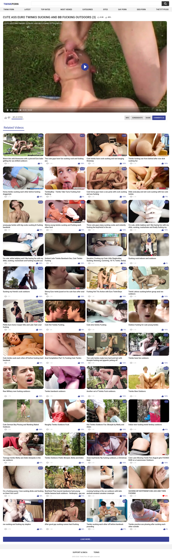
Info (127, 118)
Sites (105, 9)
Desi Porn (141, 9)
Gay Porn (122, 9)
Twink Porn (8, 9)
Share (148, 118)
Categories (87, 9)
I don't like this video (9, 118)
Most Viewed (66, 9)
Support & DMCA (80, 552)
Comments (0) (159, 118)
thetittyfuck (162, 9)
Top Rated (45, 9)
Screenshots (137, 118)
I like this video (5, 118)
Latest (27, 9)
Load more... (86, 539)
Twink (11, 4)
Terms (96, 552)
